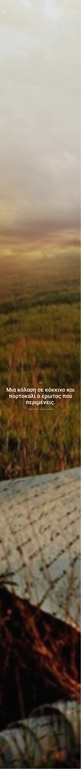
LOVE (40, 383)
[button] (78, 11)
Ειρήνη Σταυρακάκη (46, 409)
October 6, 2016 (33, 409)
